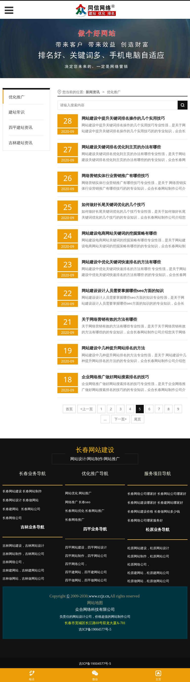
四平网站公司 (97, 555)
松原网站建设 (137, 548)
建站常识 (16, 112)
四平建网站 (73, 572)
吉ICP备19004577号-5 (95, 663)
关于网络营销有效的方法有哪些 (109, 319)
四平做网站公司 (95, 580)
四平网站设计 (97, 547)
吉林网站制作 (12, 553)
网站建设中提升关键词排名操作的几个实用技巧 (123, 118)
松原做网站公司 (158, 581)
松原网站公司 (159, 556)
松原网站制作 (137, 556)
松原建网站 (135, 572)
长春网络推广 (74, 519)
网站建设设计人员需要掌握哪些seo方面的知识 (123, 290)
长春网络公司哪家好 (141, 493)
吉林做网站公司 (33, 578)
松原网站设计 (159, 548)
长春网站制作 (32, 491)
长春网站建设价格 (140, 511)
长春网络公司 (12, 518)
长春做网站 (31, 500)
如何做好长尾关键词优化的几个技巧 (113, 204)
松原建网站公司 (158, 572)
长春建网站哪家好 (170, 502)
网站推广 (85, 493)
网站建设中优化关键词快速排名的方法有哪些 (121, 262)
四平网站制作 (74, 555)
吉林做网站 (10, 578)
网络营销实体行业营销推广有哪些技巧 (115, 175)
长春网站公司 (30, 509)
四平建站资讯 (20, 127)
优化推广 (16, 97)
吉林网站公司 (34, 553)
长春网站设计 (12, 500)
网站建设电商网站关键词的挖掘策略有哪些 (119, 233)
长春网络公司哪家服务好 (145, 520)
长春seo (84, 502)
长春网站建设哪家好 (141, 502)
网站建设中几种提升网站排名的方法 (113, 348)
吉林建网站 (10, 570)
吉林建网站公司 (33, 570)
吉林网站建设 (12, 545)
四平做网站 (73, 580)
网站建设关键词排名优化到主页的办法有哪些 (121, 147)
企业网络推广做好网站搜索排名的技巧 (115, 377)
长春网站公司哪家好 (171, 493)
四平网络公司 (74, 564)
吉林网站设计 (34, 545)
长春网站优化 (74, 510)
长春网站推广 (94, 510)
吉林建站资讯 (20, 142)
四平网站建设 (74, 547)
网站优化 (71, 493)
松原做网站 (135, 581)
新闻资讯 (93, 92)
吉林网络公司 (12, 562)
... (105, 419)
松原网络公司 (137, 564)
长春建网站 (10, 509)
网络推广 (71, 502)
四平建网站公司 (95, 572)
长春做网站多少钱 (167, 511)
